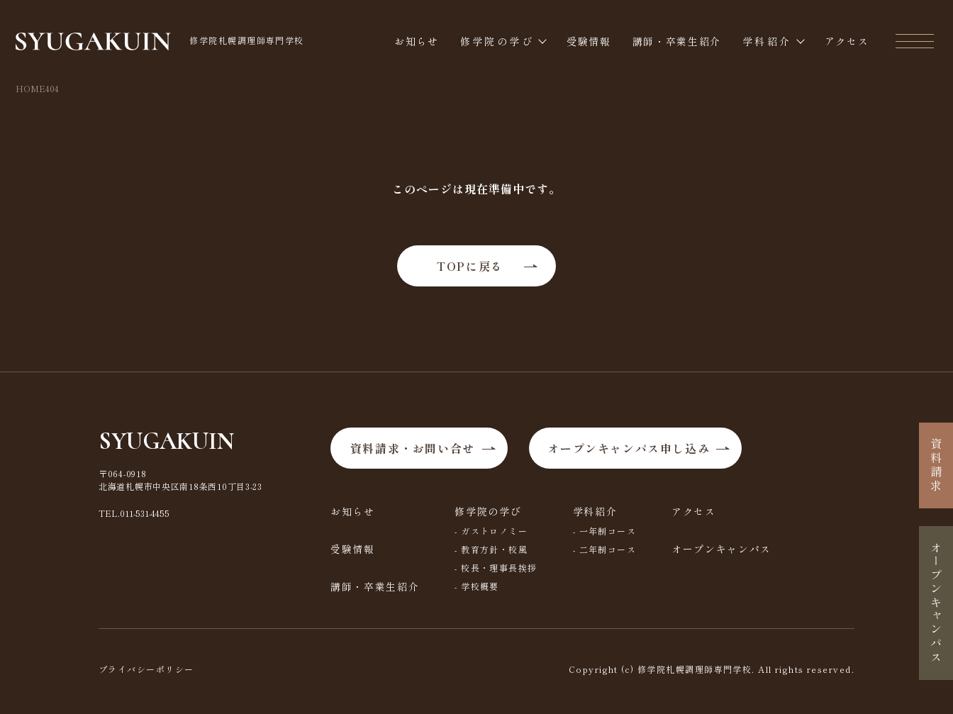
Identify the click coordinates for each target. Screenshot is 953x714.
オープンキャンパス (721, 549)
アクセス (847, 41)
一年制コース (608, 531)
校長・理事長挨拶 (499, 568)
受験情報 (589, 41)
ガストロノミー (494, 531)
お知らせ (416, 41)
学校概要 (480, 586)
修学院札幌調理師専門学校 (160, 42)
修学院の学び (497, 41)
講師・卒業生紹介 (676, 41)
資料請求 (935, 465)
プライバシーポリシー (146, 669)
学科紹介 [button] (766, 41)
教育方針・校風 (494, 549)
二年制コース (608, 549)
